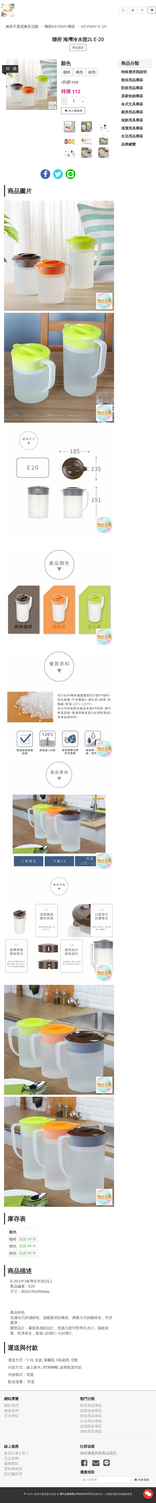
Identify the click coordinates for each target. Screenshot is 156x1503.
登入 (25, 1453)
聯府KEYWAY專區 (60, 26)
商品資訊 (78, 47)
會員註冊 (11, 1453)
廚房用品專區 (132, 112)
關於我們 (11, 1405)
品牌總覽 (128, 144)
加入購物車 (73, 111)
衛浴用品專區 (132, 80)
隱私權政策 (13, 1468)
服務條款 (11, 1463)
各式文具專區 (132, 104)
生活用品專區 (132, 136)
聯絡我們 (11, 1410)
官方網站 (11, 1415)
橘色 (79, 72)
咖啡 (67, 72)
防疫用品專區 (132, 88)
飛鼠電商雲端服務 (117, 1493)
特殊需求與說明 (134, 72)
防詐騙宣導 (13, 1474)
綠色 (92, 72)
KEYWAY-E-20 (94, 26)
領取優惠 (142, 1480)
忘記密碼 (11, 1458)
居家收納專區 (132, 96)
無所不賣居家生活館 (22, 26)
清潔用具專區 (132, 128)
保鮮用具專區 (132, 120)
